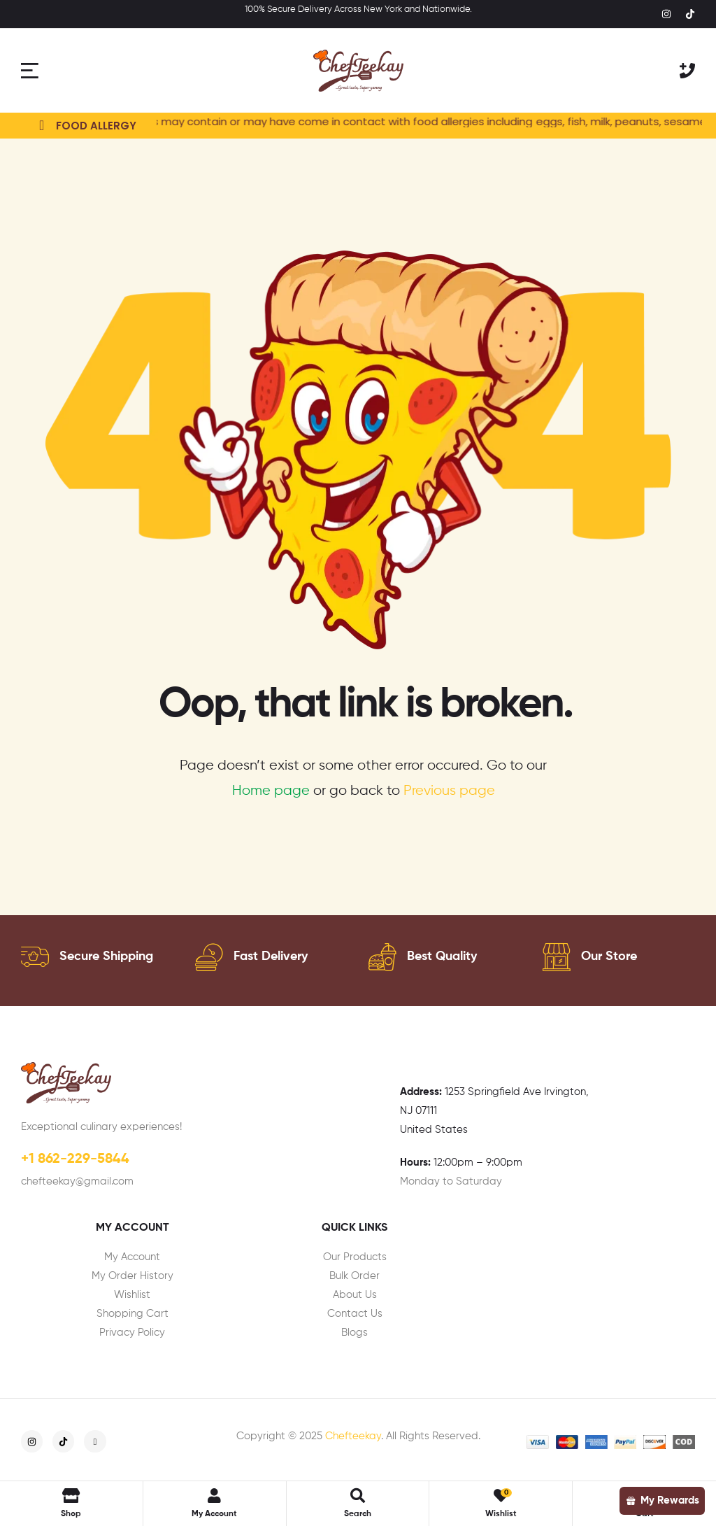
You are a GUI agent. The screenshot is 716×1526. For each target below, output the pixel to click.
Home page (271, 791)
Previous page (449, 791)
